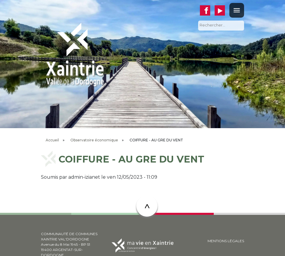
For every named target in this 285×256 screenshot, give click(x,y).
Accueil (52, 140)
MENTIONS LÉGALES (226, 241)
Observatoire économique (94, 140)
